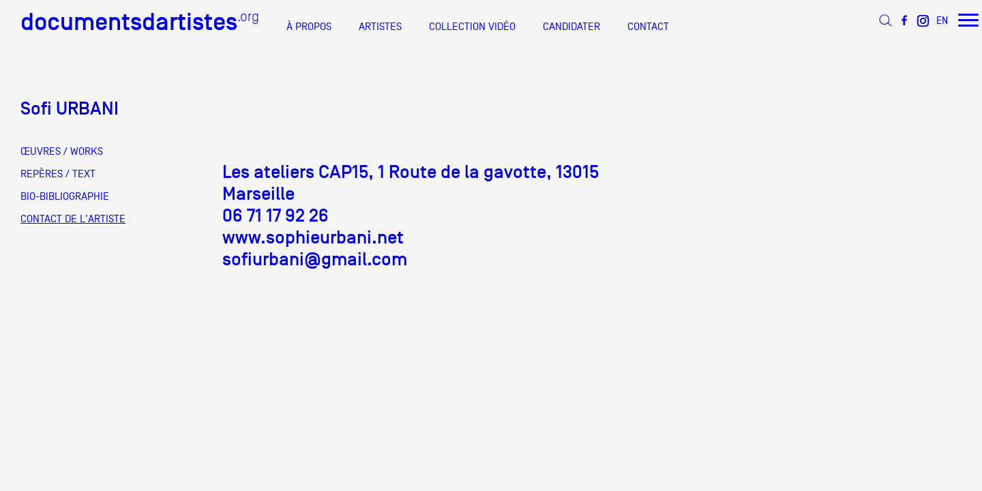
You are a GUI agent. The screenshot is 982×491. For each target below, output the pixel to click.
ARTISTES (380, 26)
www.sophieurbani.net (313, 237)
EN (942, 20)
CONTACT (648, 26)
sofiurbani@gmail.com (314, 259)
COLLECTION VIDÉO (472, 26)
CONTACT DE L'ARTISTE (72, 219)
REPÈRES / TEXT (57, 174)
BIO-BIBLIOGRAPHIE (64, 196)
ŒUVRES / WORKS (61, 151)
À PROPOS (308, 26)
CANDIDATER (571, 26)
